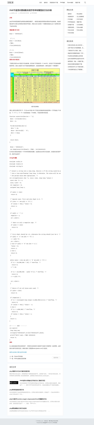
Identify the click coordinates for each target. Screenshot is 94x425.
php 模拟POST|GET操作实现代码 (20, 371)
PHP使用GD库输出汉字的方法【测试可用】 (33, 380)
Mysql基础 (79, 13)
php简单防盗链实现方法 (17, 389)
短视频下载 (71, 24)
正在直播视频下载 (81, 24)
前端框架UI (71, 16)
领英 (25, 352)
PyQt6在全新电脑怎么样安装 (75, 56)
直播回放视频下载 (72, 27)
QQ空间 (22, 352)
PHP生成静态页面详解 (20, 358)
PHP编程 (62, 2)
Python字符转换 (18, 356)
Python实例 (71, 30)
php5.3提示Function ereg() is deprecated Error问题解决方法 (28, 399)
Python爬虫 (80, 30)
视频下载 (77, 2)
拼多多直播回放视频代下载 (75, 64)
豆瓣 (18, 352)
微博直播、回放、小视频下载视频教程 (78, 61)
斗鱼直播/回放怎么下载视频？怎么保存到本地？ (80, 69)
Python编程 (70, 2)
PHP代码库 (34, 13)
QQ (13, 352)
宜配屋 (10, 2)
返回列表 (56, 357)
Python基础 (71, 32)
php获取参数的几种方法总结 (18, 408)
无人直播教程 (80, 16)
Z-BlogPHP (44, 422)
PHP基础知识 (71, 22)
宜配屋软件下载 (54, 2)
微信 (15, 352)
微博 (11, 352)
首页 (40, 2)
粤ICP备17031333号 (53, 420)
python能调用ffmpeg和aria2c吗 (76, 58)
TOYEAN (55, 422)
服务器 (46, 2)
